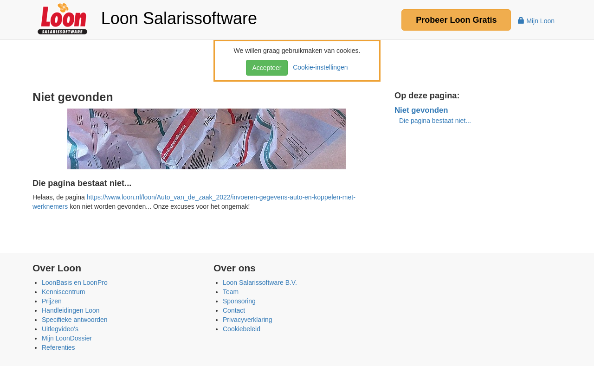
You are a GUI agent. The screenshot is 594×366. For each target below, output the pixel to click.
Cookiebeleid (241, 329)
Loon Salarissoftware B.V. (260, 282)
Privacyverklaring (247, 319)
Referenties (58, 347)
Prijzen (52, 301)
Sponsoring (239, 301)
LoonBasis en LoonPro (75, 282)
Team (231, 291)
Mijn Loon (536, 21)
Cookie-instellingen (318, 67)
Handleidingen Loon (71, 310)
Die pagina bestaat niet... (435, 120)
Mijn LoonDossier (67, 338)
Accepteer (266, 67)
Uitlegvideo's (60, 329)
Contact (234, 310)
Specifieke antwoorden (75, 319)
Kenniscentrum (63, 291)
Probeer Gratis (456, 20)
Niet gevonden (421, 110)
